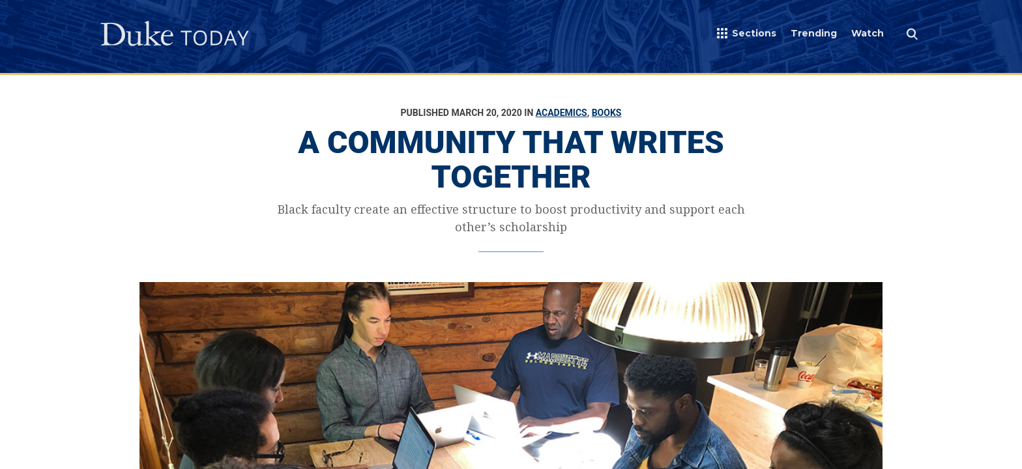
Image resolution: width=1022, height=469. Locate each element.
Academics (561, 112)
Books (607, 112)
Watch (867, 33)
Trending (814, 33)
